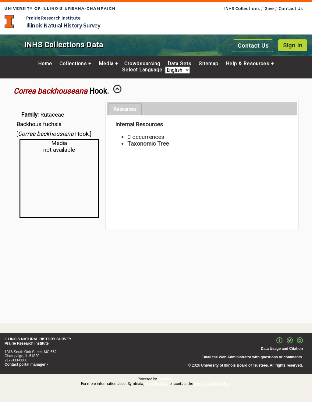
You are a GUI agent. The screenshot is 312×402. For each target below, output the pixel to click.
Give (269, 8)
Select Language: (143, 70)
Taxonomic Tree (148, 143)
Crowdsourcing (142, 64)
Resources (124, 109)
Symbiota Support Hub (212, 384)
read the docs (156, 384)
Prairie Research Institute (53, 18)
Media (106, 64)
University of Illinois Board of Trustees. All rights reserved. (252, 365)
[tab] (125, 109)
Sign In (292, 45)
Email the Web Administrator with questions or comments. (252, 357)
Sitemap (208, 64)
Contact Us (290, 8)
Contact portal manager (25, 364)
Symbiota (165, 379)
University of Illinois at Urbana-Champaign (9, 21)
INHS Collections (242, 8)
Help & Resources (247, 64)
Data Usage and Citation (282, 348)
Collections (73, 64)
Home (45, 64)
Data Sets (179, 64)
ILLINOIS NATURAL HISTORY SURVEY (38, 339)
